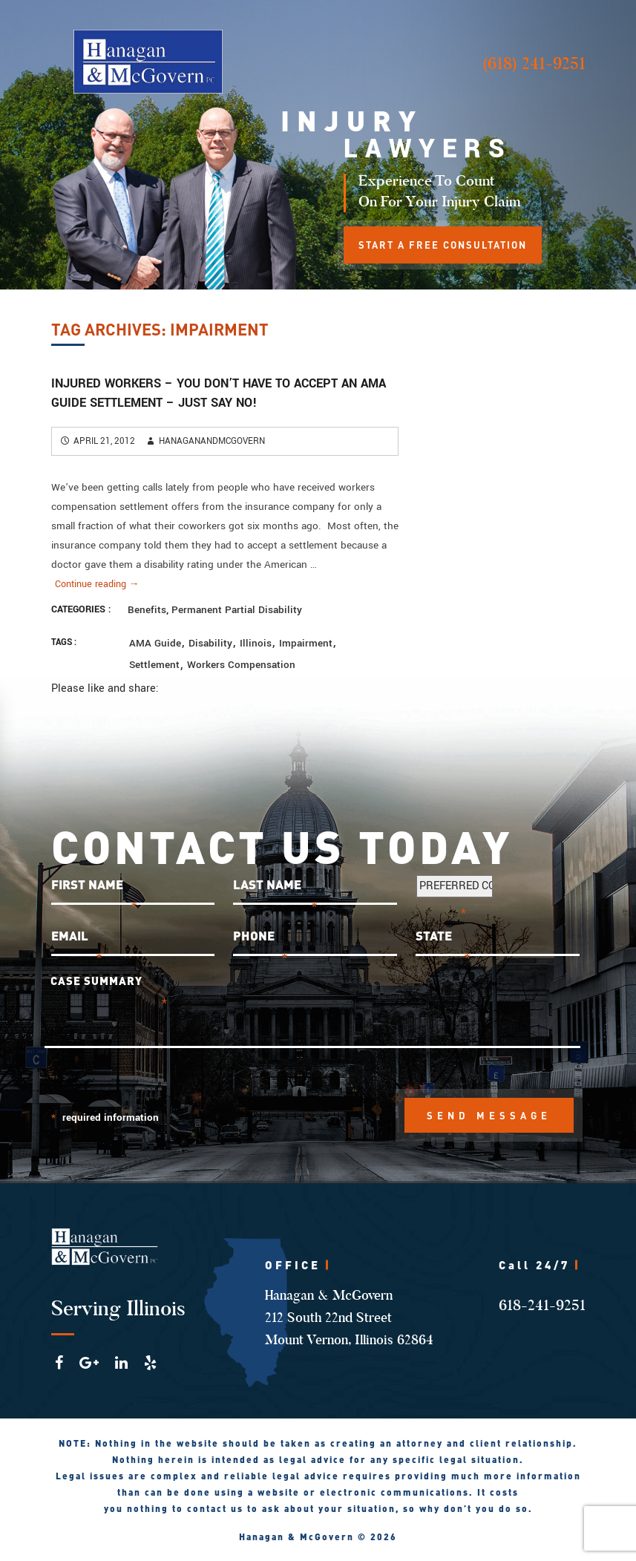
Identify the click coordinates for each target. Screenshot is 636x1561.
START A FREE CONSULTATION (442, 244)
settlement (154, 665)
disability (210, 643)
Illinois (256, 643)
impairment (305, 643)
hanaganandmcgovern (212, 441)
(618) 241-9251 (534, 63)
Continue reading (97, 584)
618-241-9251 (542, 1305)
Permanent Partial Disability (236, 610)
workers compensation (241, 665)
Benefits (147, 610)
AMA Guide (155, 643)
